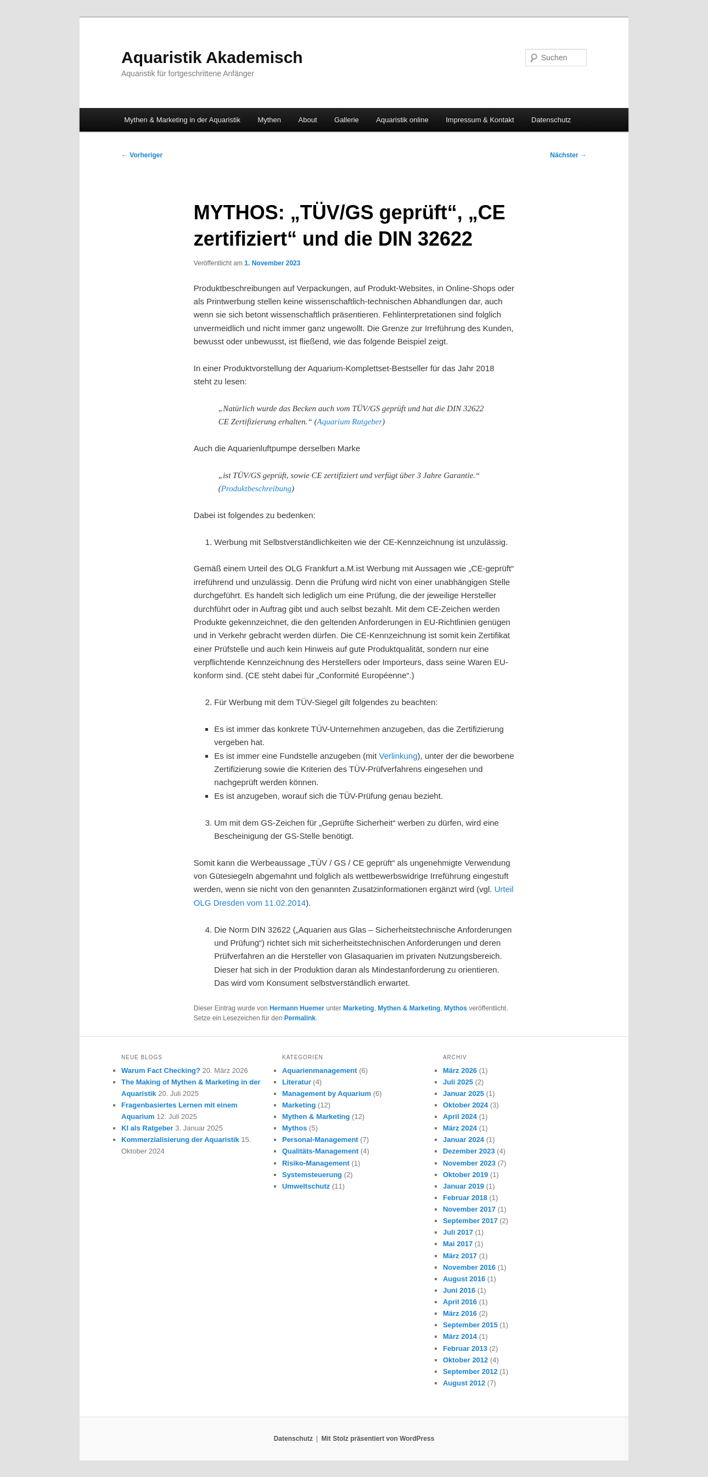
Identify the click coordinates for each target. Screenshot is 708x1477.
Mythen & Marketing (409, 1008)
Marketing (358, 1008)
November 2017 (469, 1209)
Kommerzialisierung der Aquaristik (180, 1139)
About (308, 120)
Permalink (300, 1018)
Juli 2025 (458, 1082)
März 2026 (460, 1070)
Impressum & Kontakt (480, 120)
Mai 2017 (458, 1244)
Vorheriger (141, 155)
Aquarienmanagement (319, 1070)
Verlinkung (398, 755)
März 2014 (460, 1336)
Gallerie (346, 120)
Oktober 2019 (465, 1175)
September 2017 (470, 1221)
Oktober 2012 (465, 1360)
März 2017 (460, 1256)
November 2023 (469, 1163)
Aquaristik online (402, 120)
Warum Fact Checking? (160, 1070)
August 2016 (464, 1279)
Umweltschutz (306, 1186)
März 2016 (460, 1313)
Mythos (455, 1008)
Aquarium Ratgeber (350, 421)
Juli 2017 (458, 1232)
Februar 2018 (465, 1198)
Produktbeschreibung (256, 488)
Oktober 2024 (465, 1105)
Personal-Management (320, 1139)
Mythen (269, 120)
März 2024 (460, 1128)
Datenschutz (551, 120)
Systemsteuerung (312, 1175)
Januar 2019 (463, 1186)
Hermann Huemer (296, 1008)
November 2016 (469, 1267)
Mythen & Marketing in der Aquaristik (182, 120)
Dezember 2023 (469, 1151)
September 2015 (470, 1325)
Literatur (296, 1082)
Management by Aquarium (326, 1093)
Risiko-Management (316, 1163)
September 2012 (470, 1371)
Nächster (568, 155)
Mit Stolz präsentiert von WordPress (377, 1438)
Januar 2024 (463, 1139)
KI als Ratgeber (147, 1128)
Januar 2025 (463, 1093)
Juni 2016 (459, 1290)
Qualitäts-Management (320, 1151)
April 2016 (460, 1302)
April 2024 (460, 1116)
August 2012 (464, 1383)
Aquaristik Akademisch (212, 57)
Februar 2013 (465, 1348)
